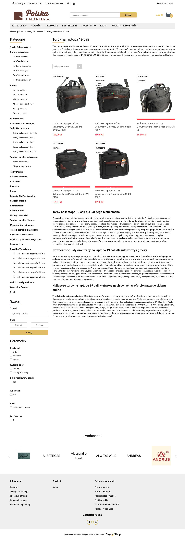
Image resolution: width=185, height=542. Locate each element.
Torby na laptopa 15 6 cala (25, 133)
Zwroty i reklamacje (19, 491)
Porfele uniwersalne (22, 66)
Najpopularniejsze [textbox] (61, 66)
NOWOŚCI (36, 25)
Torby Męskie (17, 172)
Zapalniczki (16, 244)
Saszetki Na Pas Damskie (22, 196)
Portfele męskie (20, 57)
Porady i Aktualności (104, 509)
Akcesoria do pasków (23, 104)
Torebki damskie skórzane (23, 157)
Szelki (13, 292)
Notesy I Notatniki (19, 215)
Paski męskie (19, 90)
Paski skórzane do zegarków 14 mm (29, 263)
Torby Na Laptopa (19, 128)
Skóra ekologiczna (22, 166)
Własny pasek (20, 99)
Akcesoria (15, 181)
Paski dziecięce (19, 113)
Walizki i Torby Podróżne (22, 282)
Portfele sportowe (21, 75)
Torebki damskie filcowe (22, 220)
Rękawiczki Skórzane (21, 234)
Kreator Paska (17, 210)
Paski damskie (20, 94)
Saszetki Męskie (19, 201)
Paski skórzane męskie (105, 496)
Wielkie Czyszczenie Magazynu (25, 239)
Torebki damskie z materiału (25, 230)
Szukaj (29, 332)
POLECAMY (89, 25)
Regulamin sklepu (18, 500)
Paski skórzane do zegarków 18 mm (29, 272)
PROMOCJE (52, 25)
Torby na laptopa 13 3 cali (24, 151)
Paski (13, 85)
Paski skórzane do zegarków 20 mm (29, 277)
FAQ (103, 25)
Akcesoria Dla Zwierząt (22, 123)
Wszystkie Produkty (20, 287)
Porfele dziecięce (20, 70)
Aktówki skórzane (19, 176)
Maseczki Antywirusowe (22, 225)
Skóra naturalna (21, 161)
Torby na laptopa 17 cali (23, 142)
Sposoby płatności (18, 496)
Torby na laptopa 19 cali (23, 147)
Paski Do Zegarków (20, 249)
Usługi (13, 191)
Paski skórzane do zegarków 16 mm (29, 267)
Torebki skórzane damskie (107, 504)
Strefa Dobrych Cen (20, 47)
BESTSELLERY (69, 25)
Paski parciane (19, 108)
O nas (55, 487)
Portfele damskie (21, 61)
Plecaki (14, 186)
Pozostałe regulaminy (20, 504)
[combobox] (67, 66)
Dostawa (14, 487)
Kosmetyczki (17, 205)
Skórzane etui (17, 118)
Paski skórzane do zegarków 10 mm (29, 254)
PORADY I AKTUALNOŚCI (124, 25)
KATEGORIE (19, 25)
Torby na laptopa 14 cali (23, 137)
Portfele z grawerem (22, 80)
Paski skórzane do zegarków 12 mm (29, 258)
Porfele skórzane (19, 52)
